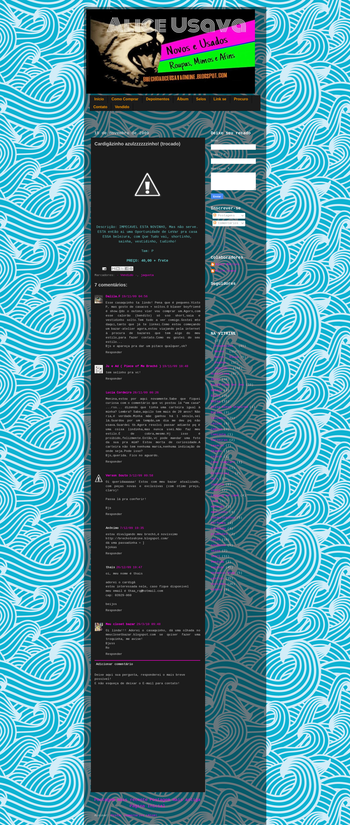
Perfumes (218, 523)
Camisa (216, 429)
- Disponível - (224, 346)
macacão (217, 506)
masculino (219, 512)
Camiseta (218, 434)
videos (216, 589)
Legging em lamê (225, 495)
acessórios (220, 373)
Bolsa (215, 401)
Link (214, 501)
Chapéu (216, 451)
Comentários (225, 223)
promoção (218, 528)
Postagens (224, 215)
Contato (100, 107)
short (215, 556)
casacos (217, 445)
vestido (217, 578)
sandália (218, 545)
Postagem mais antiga (175, 799)
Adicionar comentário (114, 664)
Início (99, 99)
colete (216, 456)
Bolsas (216, 412)
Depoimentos (157, 99)
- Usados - (220, 362)
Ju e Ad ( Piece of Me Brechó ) (133, 366)
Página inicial (147, 806)
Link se (220, 99)
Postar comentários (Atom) (134, 815)
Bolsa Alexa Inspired (229, 407)
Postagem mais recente (121, 799)
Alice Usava (217, 237)
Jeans (215, 490)
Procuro (241, 99)
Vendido (122, 107)
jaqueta (147, 275)
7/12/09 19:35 (132, 528)
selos (215, 550)
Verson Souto (117, 475)
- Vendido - (127, 275)
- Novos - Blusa (225, 357)
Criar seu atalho (220, 245)
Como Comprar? (223, 462)
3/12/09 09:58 (141, 475)
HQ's (214, 479)
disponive (219, 467)
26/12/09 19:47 (129, 567)
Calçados (218, 418)
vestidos (218, 584)
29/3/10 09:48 (149, 624)
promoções (219, 534)
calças (216, 423)
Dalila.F (113, 296)
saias (215, 539)
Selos (201, 99)
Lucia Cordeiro (119, 392)
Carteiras (219, 440)
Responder (114, 352)
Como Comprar (124, 99)
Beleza (216, 390)
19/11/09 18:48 (175, 366)
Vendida (217, 562)
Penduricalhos (223, 517)
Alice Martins (227, 264)
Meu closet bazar (120, 624)
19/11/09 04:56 (135, 296)
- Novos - (219, 351)
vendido (217, 567)
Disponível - (222, 473)
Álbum (182, 99)
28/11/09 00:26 (146, 392)
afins (215, 379)
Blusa (215, 396)
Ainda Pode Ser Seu (227, 384)
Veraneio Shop (223, 573)
